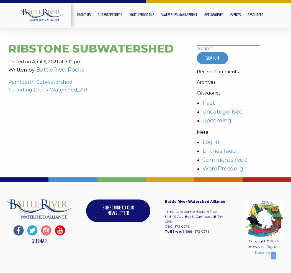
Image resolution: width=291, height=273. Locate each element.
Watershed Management (179, 15)
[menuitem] (87, 15)
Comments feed (224, 159)
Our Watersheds (110, 15)
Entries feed (219, 150)
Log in (210, 141)
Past (208, 102)
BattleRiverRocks (60, 69)
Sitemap (39, 241)
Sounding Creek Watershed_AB (47, 90)
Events (235, 15)
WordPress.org (222, 168)
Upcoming (216, 120)
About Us (83, 15)
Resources (255, 15)
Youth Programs (141, 15)
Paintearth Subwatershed (40, 82)
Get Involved (213, 15)
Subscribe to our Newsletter (118, 210)
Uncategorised (222, 111)
